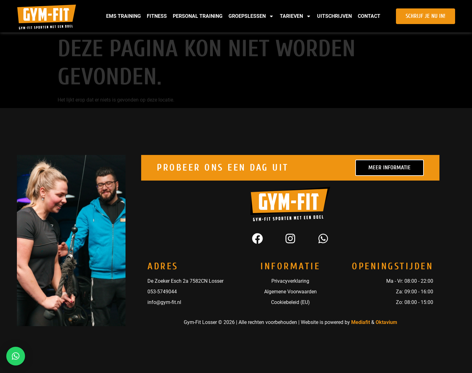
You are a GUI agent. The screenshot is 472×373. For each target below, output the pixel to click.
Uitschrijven (334, 16)
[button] (15, 356)
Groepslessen (251, 16)
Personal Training (198, 16)
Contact (369, 16)
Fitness (157, 16)
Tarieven (295, 16)
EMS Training (123, 16)
